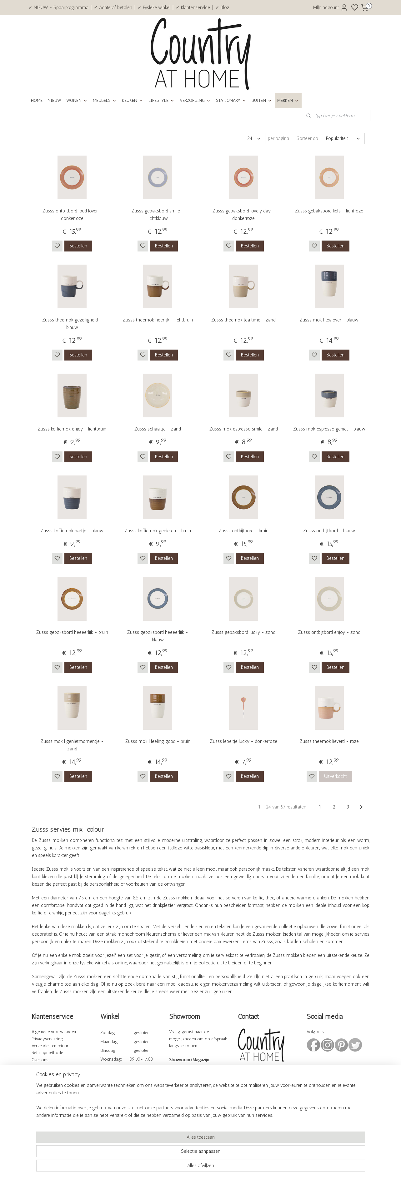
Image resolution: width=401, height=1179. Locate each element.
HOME (37, 100)
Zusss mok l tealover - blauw (329, 320)
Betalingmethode (47, 1052)
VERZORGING (195, 100)
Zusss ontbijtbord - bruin (243, 531)
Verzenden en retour (50, 1045)
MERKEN (288, 100)
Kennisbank (43, 1074)
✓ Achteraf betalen (113, 7)
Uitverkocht (335, 776)
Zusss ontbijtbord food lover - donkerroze (72, 214)
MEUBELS (105, 100)
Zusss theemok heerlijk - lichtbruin (158, 320)
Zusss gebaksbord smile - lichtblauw (157, 214)
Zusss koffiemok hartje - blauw (72, 531)
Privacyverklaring (47, 1039)
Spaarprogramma (48, 1088)
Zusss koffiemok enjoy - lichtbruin (72, 429)
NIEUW (54, 100)
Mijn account (330, 7)
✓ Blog (222, 7)
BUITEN (262, 100)
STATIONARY (231, 100)
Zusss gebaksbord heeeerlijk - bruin (72, 632)
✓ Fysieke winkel (154, 7)
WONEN (77, 100)
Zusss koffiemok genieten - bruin (157, 531)
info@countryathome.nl (260, 1093)
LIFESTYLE (161, 100)
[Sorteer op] (342, 138)
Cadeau (39, 1095)
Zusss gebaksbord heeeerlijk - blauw (157, 636)
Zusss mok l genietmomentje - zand (71, 745)
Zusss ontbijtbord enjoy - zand (329, 632)
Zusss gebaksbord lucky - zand (243, 632)
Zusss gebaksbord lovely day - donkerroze (243, 214)
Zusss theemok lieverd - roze (328, 741)
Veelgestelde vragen (50, 1066)
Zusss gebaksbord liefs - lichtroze (329, 211)
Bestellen (78, 246)
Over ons (40, 1059)
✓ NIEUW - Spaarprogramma (58, 7)
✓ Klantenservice (193, 7)
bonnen (53, 1095)
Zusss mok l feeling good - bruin (157, 741)
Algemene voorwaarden (54, 1031)
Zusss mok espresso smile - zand (243, 429)
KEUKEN (132, 100)
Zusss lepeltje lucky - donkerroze (243, 741)
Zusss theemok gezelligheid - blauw (72, 323)
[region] (159, 1153)
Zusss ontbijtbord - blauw (329, 531)
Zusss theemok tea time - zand (243, 320)
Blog (36, 1103)
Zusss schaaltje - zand (157, 429)
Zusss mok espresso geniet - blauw (329, 429)
